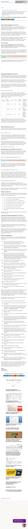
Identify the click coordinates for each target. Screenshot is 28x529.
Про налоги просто (5, 1)
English (2, 7)
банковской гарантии (5, 14)
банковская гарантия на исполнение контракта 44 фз (9, 10)
